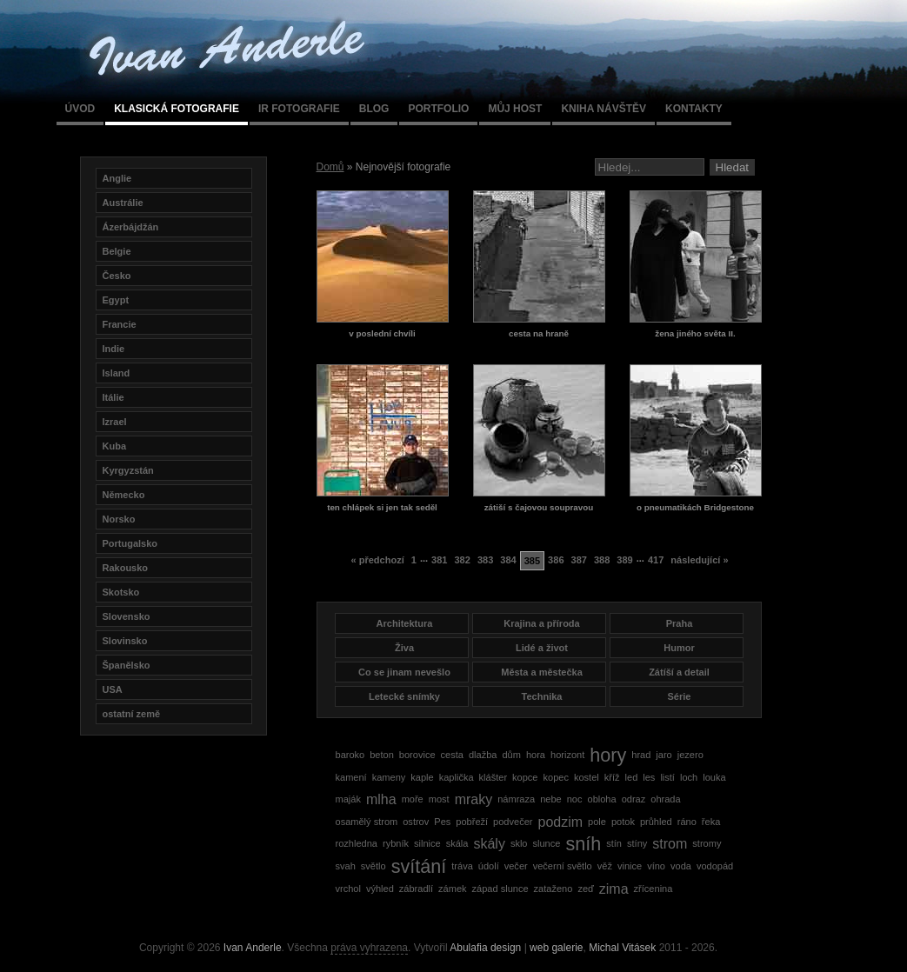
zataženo (553, 888)
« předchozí (376, 560)
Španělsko (126, 665)
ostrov (416, 821)
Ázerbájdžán (131, 227)
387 (579, 560)
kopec (556, 777)
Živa (404, 647)
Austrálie (123, 202)
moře (412, 799)
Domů (330, 167)
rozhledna (356, 843)
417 (656, 560)
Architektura (405, 623)
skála (457, 843)
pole (597, 821)
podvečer (512, 821)
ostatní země (132, 714)
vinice (629, 866)
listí (667, 777)
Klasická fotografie (176, 109)
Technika (542, 696)
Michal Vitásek (622, 948)
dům (511, 754)
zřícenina (653, 888)
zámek (452, 888)
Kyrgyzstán (128, 470)
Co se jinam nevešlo (404, 672)
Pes (442, 821)
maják (348, 799)
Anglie (117, 178)
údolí (488, 866)
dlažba (483, 754)
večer (516, 866)
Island (116, 373)
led (631, 777)
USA (113, 689)
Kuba (115, 446)
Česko (117, 275)
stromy (706, 843)
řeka (711, 821)
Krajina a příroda (541, 623)
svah (346, 866)
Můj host (515, 109)
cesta (452, 754)
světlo (373, 866)
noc (575, 799)
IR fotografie (299, 109)
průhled (656, 821)
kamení (351, 777)
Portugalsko (130, 543)
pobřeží (472, 821)
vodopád (715, 866)
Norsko (119, 519)
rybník (396, 843)
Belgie (117, 251)
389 (624, 560)
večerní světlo (562, 866)
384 (508, 560)
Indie (114, 348)
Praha (679, 623)
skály (488, 843)
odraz (634, 799)
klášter (493, 777)
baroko (350, 754)
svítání (419, 866)
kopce (524, 777)
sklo (519, 843)
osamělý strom (367, 821)
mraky (474, 799)
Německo (124, 494)
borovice (417, 754)
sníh (583, 844)
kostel (586, 777)
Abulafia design (485, 948)
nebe (551, 799)
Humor (679, 647)
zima (614, 889)
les (649, 777)
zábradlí (416, 888)
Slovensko (126, 616)
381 (439, 560)
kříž (612, 777)
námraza (516, 799)
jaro (663, 754)
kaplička (456, 777)
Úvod (80, 109)
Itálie (113, 397)
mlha (381, 799)
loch (688, 777)
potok (623, 821)
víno (656, 866)
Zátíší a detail (679, 672)
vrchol (348, 888)
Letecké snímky (404, 696)
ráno (687, 821)
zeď (585, 888)
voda (680, 866)
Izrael (115, 421)
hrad (640, 754)
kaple (421, 777)
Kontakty (694, 109)
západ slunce (500, 888)
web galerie (556, 948)
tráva (462, 866)
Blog (374, 109)
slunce (547, 843)
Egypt (116, 300)
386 (556, 560)
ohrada (665, 799)
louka (714, 777)
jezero (690, 754)
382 (462, 560)
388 (602, 560)
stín (614, 843)
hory (608, 755)
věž (604, 866)
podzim (560, 822)
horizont (567, 754)
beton (382, 754)
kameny (389, 777)
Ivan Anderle (252, 948)
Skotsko (121, 592)
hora (535, 754)
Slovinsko (125, 641)
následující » (699, 560)
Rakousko (126, 568)
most (439, 799)
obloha (602, 799)
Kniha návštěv (603, 109)
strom (669, 843)
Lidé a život (542, 647)
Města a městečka (542, 672)
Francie (120, 324)
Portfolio (438, 109)
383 (485, 560)
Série (679, 696)
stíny (637, 843)
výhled (380, 888)
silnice (427, 843)
